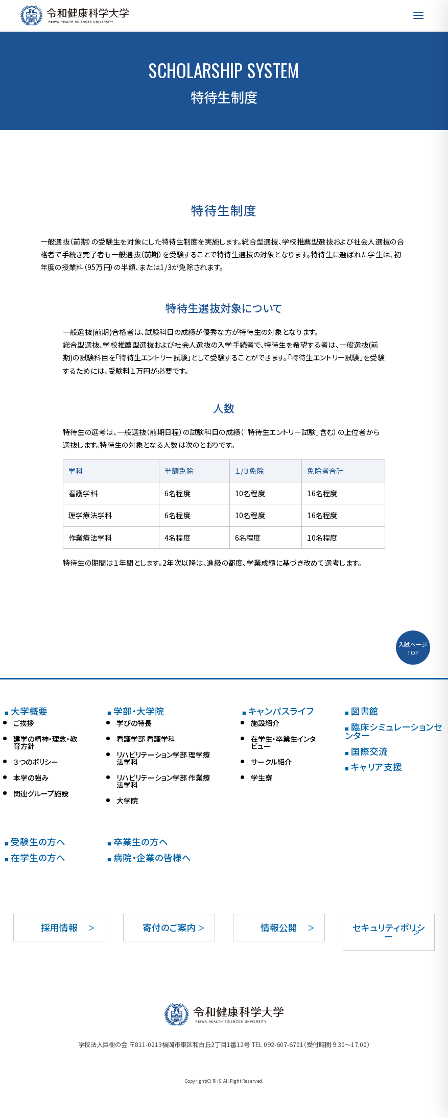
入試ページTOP (412, 648)
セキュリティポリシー (388, 932)
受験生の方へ (35, 841)
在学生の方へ (35, 857)
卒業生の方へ (137, 841)
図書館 (362, 711)
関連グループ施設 (40, 793)
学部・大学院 (135, 711)
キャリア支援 (373, 766)
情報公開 (279, 927)
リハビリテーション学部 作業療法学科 (163, 781)
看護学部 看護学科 (145, 738)
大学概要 (26, 711)
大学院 (127, 800)
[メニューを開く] (418, 15)
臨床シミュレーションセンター (393, 731)
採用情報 (59, 927)
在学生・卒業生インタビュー (283, 742)
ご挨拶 (23, 722)
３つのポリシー (35, 761)
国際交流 (366, 751)
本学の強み (31, 777)
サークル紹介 (271, 761)
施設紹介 (265, 722)
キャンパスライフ (278, 711)
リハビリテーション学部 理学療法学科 (163, 758)
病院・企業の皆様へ (149, 857)
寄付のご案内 (169, 927)
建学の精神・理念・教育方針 (45, 742)
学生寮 (261, 777)
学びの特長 (134, 722)
